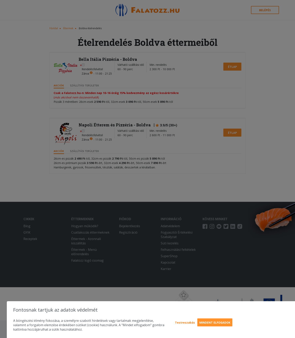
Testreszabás (185, 322)
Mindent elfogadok (214, 322)
